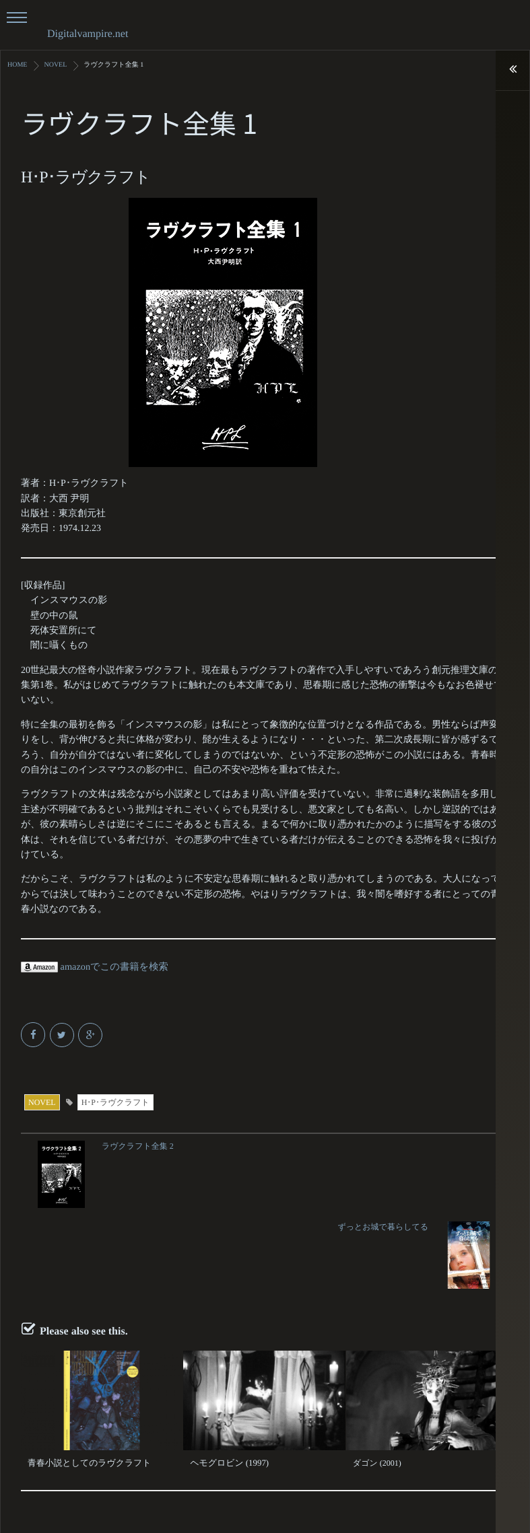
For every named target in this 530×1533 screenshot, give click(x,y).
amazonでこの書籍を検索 (93, 967)
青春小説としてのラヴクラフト (85, 1381)
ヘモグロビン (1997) (226, 1381)
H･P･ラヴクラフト (115, 1101)
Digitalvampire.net (87, 34)
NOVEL (42, 1101)
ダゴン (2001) (377, 1381)
